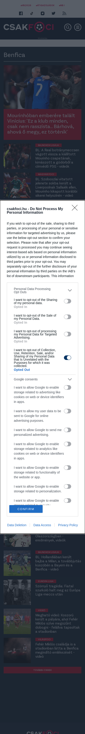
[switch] (67, 301)
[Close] (76, 209)
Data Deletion (17, 525)
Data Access (42, 525)
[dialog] (42, 367)
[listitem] (42, 290)
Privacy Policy (68, 525)
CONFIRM (25, 509)
